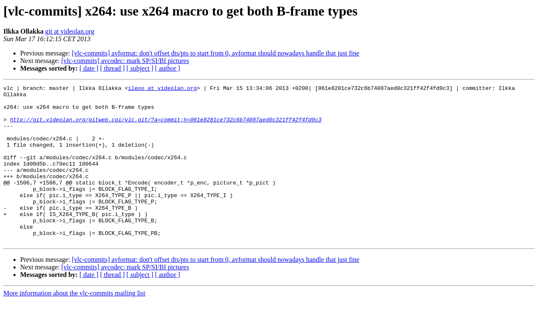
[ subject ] (140, 68)
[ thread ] (112, 68)
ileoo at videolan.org (162, 89)
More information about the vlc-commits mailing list (74, 324)
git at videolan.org (70, 31)
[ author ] (167, 68)
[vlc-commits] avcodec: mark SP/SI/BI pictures (125, 60)
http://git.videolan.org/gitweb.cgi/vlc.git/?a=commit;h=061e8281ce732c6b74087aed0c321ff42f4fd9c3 (166, 127)
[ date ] (88, 68)
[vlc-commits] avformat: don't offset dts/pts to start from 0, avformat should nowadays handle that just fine (215, 53)
